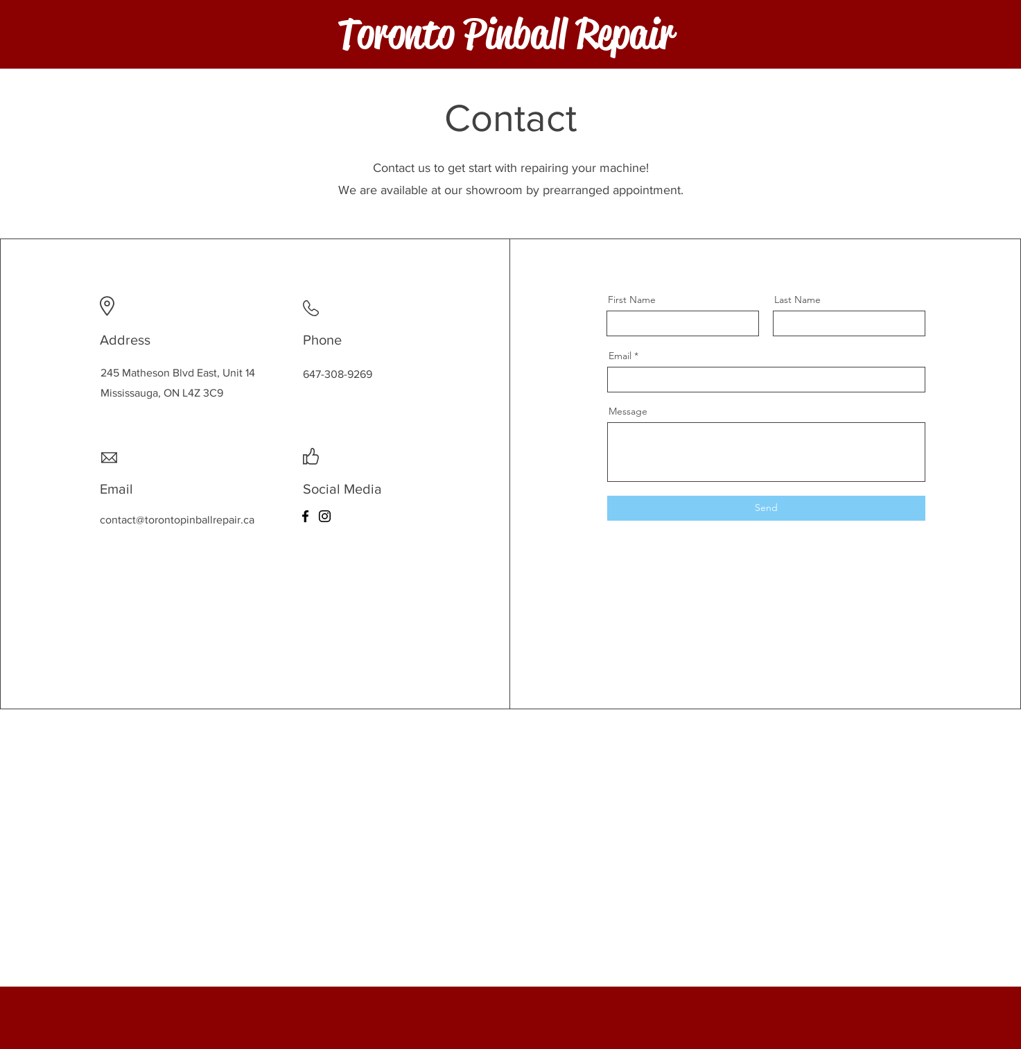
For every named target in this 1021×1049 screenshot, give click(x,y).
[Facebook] (305, 516)
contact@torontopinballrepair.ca (177, 520)
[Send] (766, 508)
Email (620, 356)
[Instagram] (325, 516)
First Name (632, 299)
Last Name (797, 299)
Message (628, 411)
